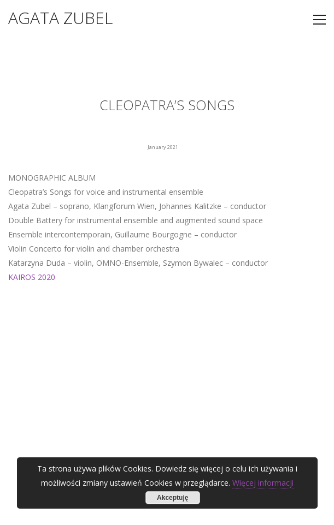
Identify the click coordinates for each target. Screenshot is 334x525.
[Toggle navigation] (319, 19)
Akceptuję (172, 498)
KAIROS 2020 (31, 277)
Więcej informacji (263, 483)
